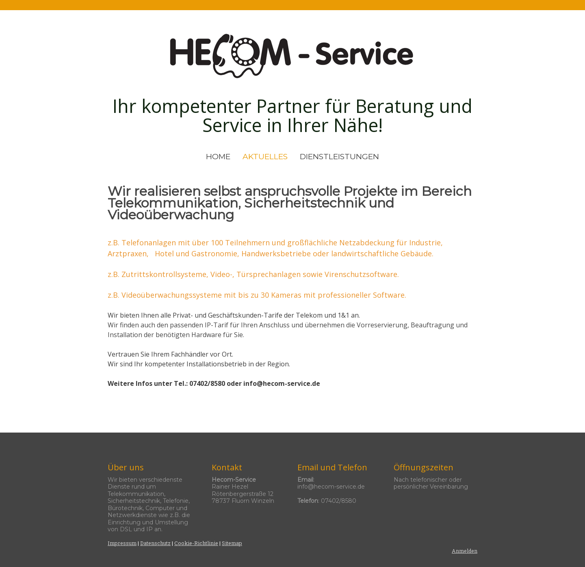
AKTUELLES (265, 156)
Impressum (122, 543)
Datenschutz (155, 543)
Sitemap (232, 543)
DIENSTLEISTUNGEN (339, 156)
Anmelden (464, 551)
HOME (218, 156)
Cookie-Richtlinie (196, 543)
